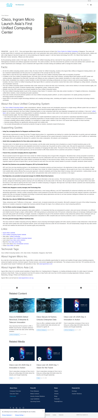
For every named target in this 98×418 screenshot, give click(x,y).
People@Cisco (58, 401)
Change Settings (19, 415)
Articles (56, 393)
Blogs (55, 396)
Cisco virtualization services (21, 243)
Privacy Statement (7, 415)
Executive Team (14, 393)
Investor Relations (77, 393)
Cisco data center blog (14, 242)
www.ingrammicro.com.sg (25, 278)
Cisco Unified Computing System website (14, 234)
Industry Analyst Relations (37, 396)
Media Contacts (34, 393)
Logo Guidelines (34, 399)
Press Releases (34, 391)
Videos (56, 391)
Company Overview (15, 391)
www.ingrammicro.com (45, 264)
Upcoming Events (35, 401)
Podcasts (56, 399)
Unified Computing (15, 236)
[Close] (43, 411)
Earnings (74, 391)
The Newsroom (19, 4)
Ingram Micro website (9, 232)
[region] (22, 413)
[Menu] (91, 5)
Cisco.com (13, 396)
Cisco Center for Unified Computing (67, 51)
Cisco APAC (10, 245)
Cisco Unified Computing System (14, 107)
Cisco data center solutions (17, 240)
